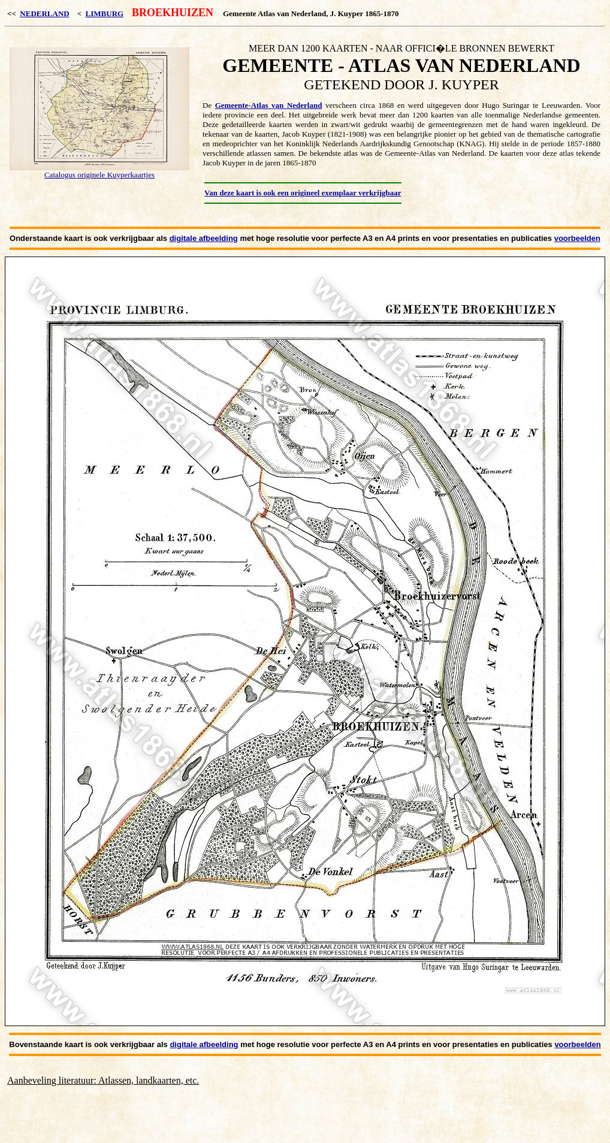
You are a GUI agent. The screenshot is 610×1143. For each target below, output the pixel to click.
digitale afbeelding (204, 238)
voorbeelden (577, 238)
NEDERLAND (44, 13)
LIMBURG (105, 13)
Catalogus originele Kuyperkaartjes (99, 174)
